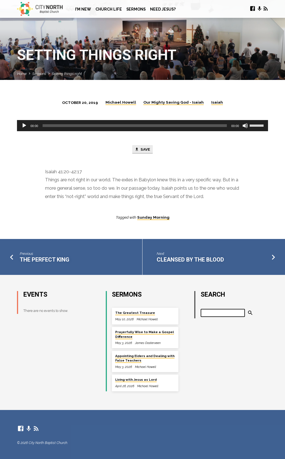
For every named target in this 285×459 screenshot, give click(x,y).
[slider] (135, 125)
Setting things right (67, 74)
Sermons (136, 9)
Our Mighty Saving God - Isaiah (173, 102)
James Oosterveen (148, 343)
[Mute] (245, 125)
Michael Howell (120, 102)
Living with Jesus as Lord (136, 380)
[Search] (223, 313)
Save (142, 149)
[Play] (24, 125)
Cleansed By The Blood (190, 259)
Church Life (108, 9)
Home (22, 74)
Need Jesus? (163, 9)
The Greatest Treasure (135, 313)
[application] (142, 125)
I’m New (83, 9)
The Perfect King (44, 259)
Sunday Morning (153, 217)
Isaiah (217, 102)
